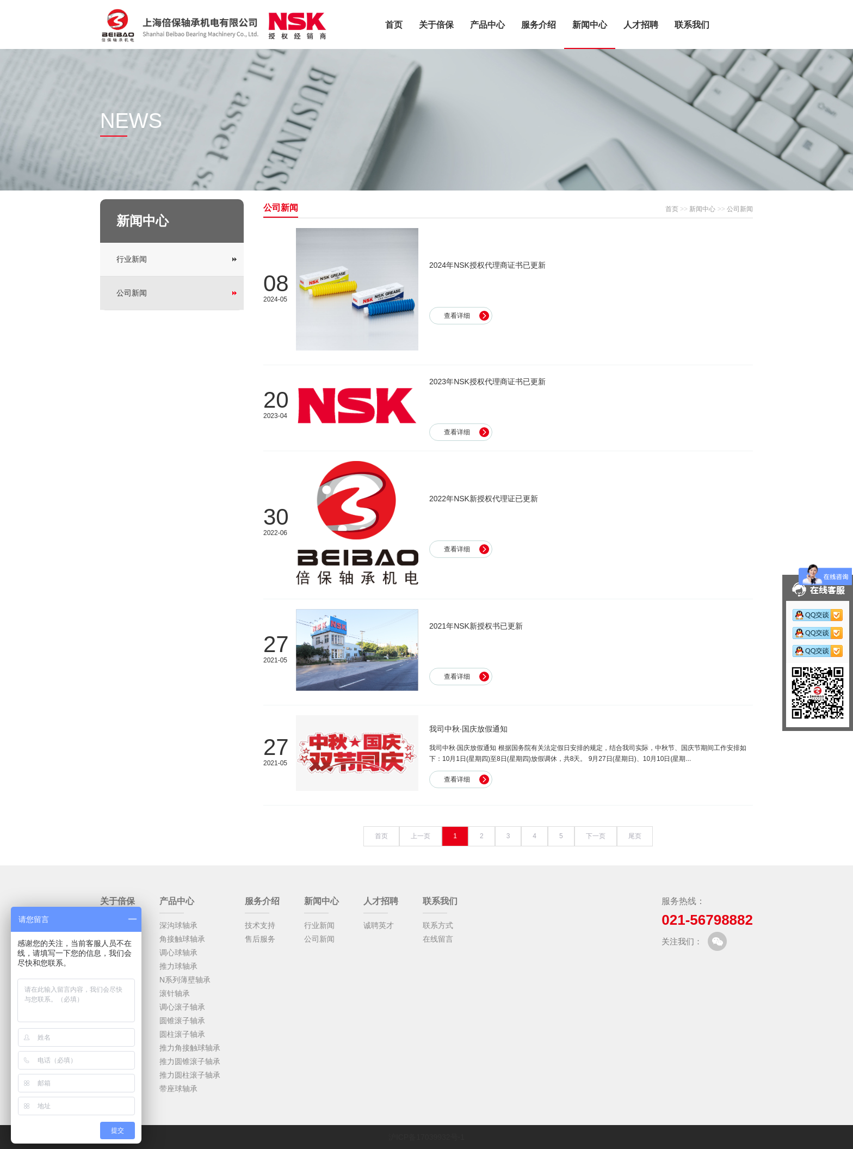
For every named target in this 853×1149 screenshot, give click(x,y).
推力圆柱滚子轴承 (189, 1075)
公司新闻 (131, 292)
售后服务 (260, 939)
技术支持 (260, 925)
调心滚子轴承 (182, 1007)
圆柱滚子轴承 (182, 1034)
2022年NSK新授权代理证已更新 (483, 498)
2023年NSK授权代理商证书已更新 (487, 381)
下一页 (595, 836)
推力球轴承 (178, 966)
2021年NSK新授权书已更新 (476, 626)
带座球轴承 (178, 1088)
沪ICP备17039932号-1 (426, 1137)
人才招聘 (640, 24)
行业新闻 (131, 259)
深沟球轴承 (178, 925)
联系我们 (692, 24)
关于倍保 (436, 24)
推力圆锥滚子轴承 (189, 1061)
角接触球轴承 (182, 939)
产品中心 (487, 24)
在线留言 (438, 939)
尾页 (634, 836)
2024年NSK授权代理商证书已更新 (487, 265)
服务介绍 (538, 24)
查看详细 (457, 315)
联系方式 (438, 925)
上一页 (420, 836)
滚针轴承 (174, 993)
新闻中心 (589, 24)
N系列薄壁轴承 (185, 979)
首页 (394, 24)
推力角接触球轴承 (189, 1047)
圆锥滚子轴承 (182, 1020)
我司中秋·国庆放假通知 (468, 728)
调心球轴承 (178, 952)
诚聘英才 (378, 925)
